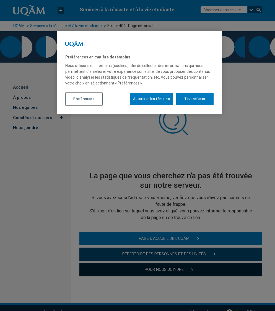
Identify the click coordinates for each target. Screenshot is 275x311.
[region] (139, 72)
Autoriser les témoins (151, 99)
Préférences (84, 99)
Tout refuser (195, 99)
